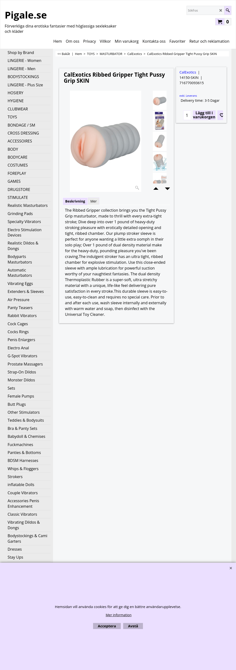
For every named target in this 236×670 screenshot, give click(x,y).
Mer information (118, 615)
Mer (93, 201)
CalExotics (188, 72)
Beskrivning (75, 201)
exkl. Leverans (188, 95)
